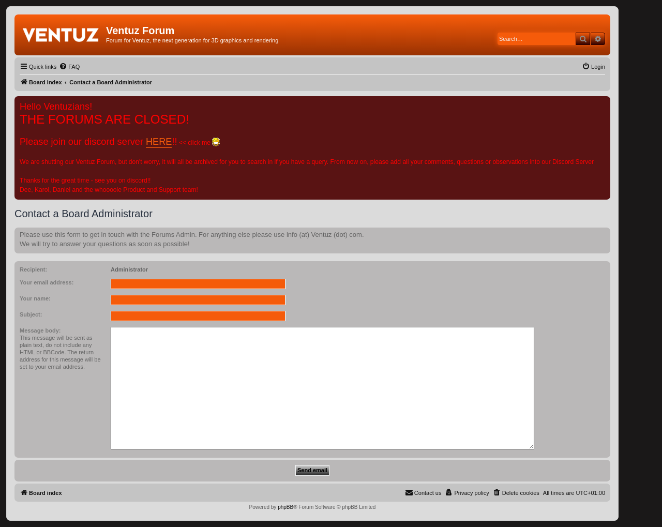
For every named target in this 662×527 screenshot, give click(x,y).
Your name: (35, 298)
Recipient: (33, 269)
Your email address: (46, 282)
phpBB (285, 507)
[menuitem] (69, 67)
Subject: (31, 314)
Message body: (40, 330)
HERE (159, 142)
